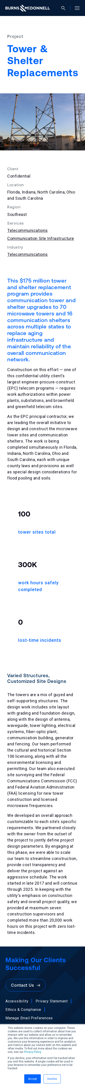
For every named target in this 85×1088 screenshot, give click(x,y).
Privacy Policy (32, 1052)
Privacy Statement (52, 1001)
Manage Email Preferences (29, 1018)
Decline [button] (52, 1078)
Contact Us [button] (25, 985)
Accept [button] (32, 1078)
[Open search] (65, 8)
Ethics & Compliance (23, 1009)
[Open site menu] (75, 8)
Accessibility (16, 1001)
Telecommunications (27, 230)
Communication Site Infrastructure (40, 238)
